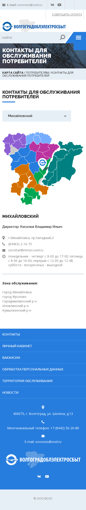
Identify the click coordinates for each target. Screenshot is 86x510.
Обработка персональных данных (32, 369)
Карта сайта (13, 72)
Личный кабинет (17, 346)
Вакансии (11, 357)
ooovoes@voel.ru (29, 5)
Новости (10, 392)
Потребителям (38, 72)
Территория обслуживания (27, 381)
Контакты (11, 334)
